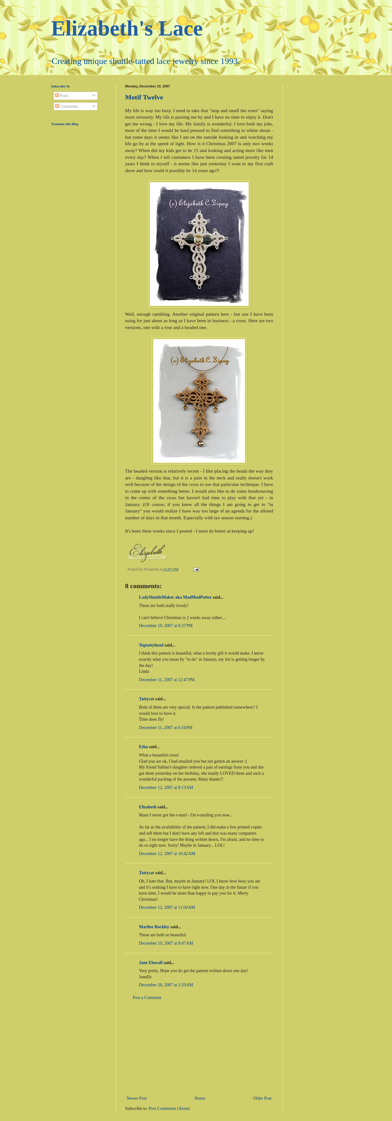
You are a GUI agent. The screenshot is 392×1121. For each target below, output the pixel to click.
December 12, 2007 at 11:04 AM (167, 907)
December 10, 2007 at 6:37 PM (166, 625)
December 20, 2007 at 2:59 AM (166, 985)
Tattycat (146, 699)
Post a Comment (147, 997)
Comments (66, 106)
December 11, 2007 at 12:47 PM (167, 679)
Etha (143, 746)
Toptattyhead (151, 645)
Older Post (262, 1098)
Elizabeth (148, 807)
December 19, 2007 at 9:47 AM (166, 943)
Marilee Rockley (154, 927)
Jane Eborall (151, 962)
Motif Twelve (144, 97)
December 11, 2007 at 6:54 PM (165, 727)
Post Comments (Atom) (169, 1108)
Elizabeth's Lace (127, 28)
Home (200, 1098)
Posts (62, 95)
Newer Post (137, 1098)
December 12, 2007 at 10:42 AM (167, 853)
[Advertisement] (199, 1048)
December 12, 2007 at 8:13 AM (166, 787)
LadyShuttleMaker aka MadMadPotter (175, 597)
